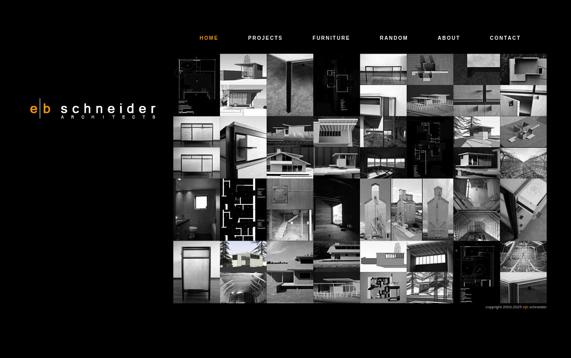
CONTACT (505, 38)
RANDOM (394, 38)
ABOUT (449, 38)
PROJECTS (265, 38)
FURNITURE (332, 38)
